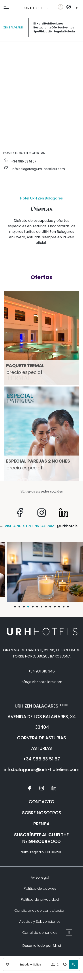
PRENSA (41, 824)
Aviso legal (40, 877)
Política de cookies (40, 888)
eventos (68, 27)
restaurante (42, 27)
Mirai (57, 945)
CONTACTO (41, 802)
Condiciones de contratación (40, 910)
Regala (58, 31)
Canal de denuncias (39, 932)
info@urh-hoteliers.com (41, 681)
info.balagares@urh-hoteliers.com (38, 169)
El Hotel (38, 23)
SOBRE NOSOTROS (41, 813)
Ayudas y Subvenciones (39, 921)
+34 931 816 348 (41, 671)
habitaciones (53, 23)
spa (36, 31)
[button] (73, 964)
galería (69, 31)
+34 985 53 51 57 (23, 161)
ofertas (57, 27)
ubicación (46, 31)
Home (7, 153)
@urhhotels (67, 526)
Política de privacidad (40, 899)
